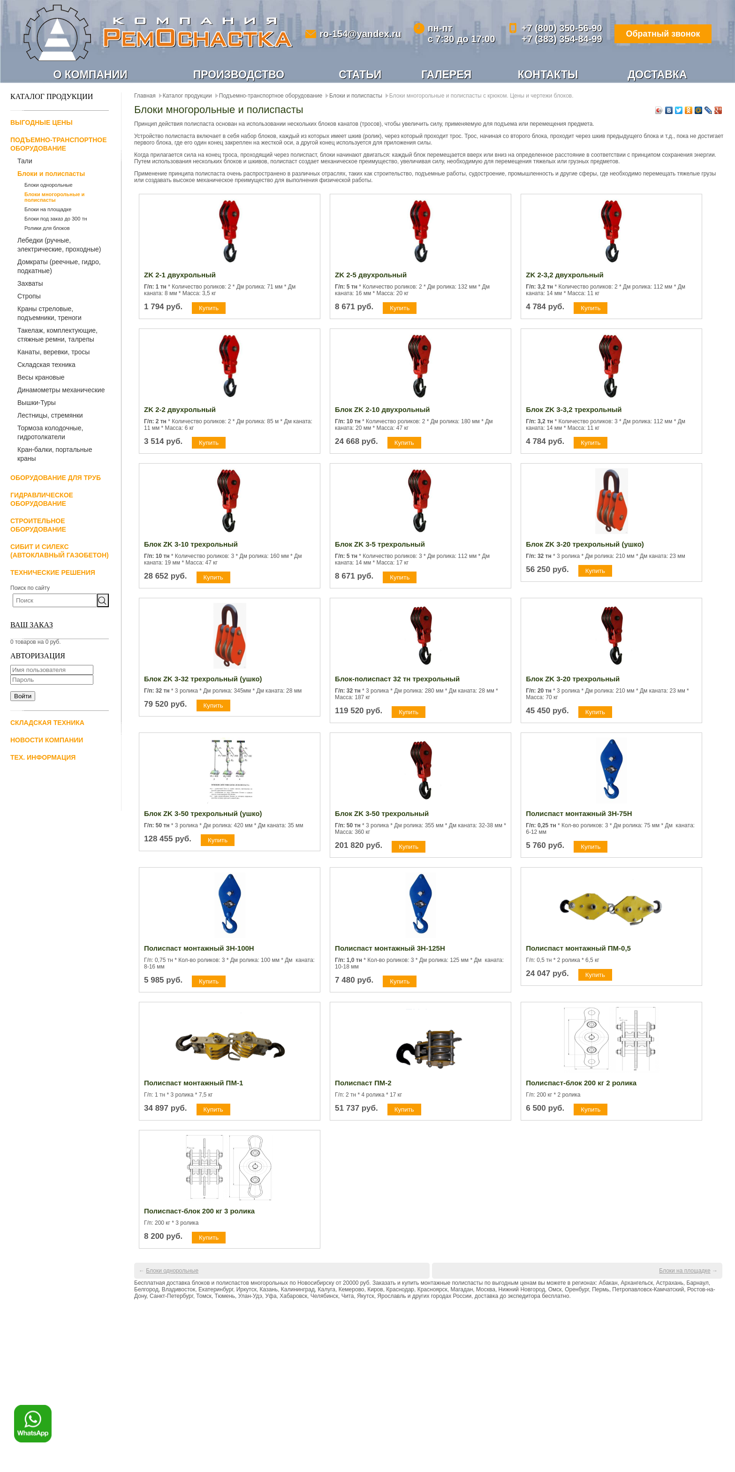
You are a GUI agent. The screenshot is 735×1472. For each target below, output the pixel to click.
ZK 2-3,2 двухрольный (565, 275)
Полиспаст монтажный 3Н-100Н (199, 948)
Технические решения (52, 572)
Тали (24, 161)
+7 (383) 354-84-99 (561, 39)
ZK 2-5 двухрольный (371, 275)
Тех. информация (43, 757)
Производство (238, 75)
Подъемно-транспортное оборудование (270, 95)
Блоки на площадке (47, 209)
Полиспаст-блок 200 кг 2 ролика (581, 1083)
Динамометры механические (61, 390)
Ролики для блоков (47, 228)
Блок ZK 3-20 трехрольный (573, 679)
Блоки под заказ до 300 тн (55, 218)
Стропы (29, 296)
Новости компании (46, 740)
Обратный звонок (662, 33)
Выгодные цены (41, 122)
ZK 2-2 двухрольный (180, 409)
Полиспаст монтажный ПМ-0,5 (578, 948)
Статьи (360, 75)
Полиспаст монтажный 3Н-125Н (390, 948)
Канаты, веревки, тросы (53, 352)
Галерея (446, 75)
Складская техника (46, 364)
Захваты (30, 283)
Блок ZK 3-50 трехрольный (382, 813)
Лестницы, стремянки (50, 415)
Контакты (548, 75)
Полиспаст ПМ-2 (363, 1083)
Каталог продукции (187, 95)
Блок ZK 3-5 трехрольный (380, 544)
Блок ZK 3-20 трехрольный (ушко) (585, 544)
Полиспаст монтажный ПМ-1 (193, 1083)
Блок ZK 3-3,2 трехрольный (573, 409)
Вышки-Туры (36, 402)
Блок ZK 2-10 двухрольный (382, 409)
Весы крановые (41, 377)
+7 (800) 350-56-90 (561, 28)
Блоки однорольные (48, 185)
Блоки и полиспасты (51, 173)
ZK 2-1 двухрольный (180, 275)
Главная (145, 95)
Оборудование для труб (55, 477)
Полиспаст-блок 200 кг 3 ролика (199, 1211)
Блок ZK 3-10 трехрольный (191, 544)
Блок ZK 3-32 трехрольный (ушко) (203, 679)
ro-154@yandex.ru (360, 34)
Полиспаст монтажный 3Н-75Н (579, 813)
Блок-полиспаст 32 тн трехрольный (397, 679)
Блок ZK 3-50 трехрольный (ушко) (203, 813)
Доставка (657, 75)
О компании (90, 75)
